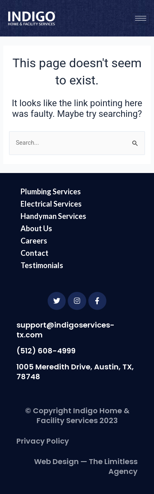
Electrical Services (51, 203)
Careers (34, 240)
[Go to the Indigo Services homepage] (31, 18)
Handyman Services (53, 216)
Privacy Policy (42, 441)
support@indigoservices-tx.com (65, 330)
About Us (36, 228)
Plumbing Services (51, 191)
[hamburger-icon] (140, 18)
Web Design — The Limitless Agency (86, 466)
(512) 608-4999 (46, 351)
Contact (34, 252)
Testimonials (42, 265)
